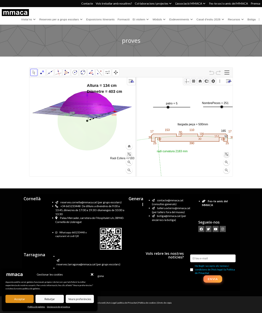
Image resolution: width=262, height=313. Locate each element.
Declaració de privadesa (58, 306)
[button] (92, 274)
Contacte (87, 3)
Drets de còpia (165, 302)
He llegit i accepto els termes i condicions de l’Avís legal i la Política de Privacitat (215, 269)
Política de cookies (147, 302)
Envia (213, 279)
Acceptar (19, 299)
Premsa (255, 3)
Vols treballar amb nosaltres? (114, 3)
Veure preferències (79, 299)
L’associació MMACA (190, 3)
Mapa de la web (98, 302)
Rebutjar (49, 299)
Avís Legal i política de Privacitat (122, 302)
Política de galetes (36, 306)
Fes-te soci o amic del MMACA (228, 3)
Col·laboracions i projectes (153, 3)
